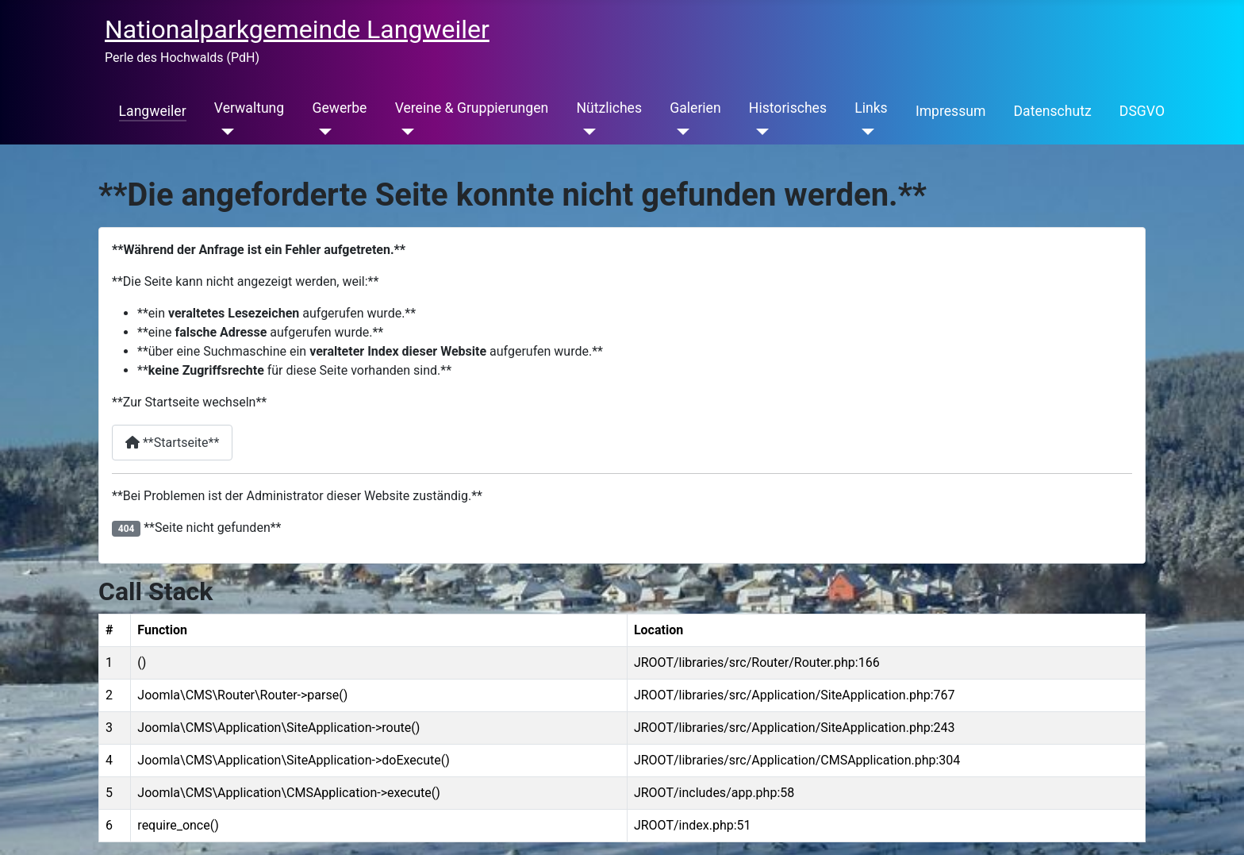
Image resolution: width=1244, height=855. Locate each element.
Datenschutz (1053, 111)
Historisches (788, 108)
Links (870, 108)
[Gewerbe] (322, 131)
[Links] (864, 131)
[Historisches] (759, 131)
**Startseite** (172, 442)
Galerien (695, 108)
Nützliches (609, 108)
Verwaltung (249, 108)
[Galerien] (679, 131)
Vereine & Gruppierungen (472, 108)
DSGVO (1142, 111)
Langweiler (152, 111)
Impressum (951, 111)
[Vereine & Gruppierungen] (405, 131)
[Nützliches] (586, 131)
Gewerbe (339, 108)
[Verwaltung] (224, 131)
